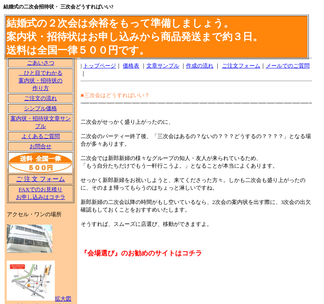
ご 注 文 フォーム (40, 179)
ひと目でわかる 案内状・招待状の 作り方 (40, 80)
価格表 (131, 65)
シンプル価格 (40, 108)
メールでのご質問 (288, 65)
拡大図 (63, 299)
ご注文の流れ (40, 98)
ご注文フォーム (241, 65)
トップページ (99, 65)
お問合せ (40, 146)
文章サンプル (162, 65)
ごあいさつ (40, 63)
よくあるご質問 (41, 136)
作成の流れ (199, 65)
